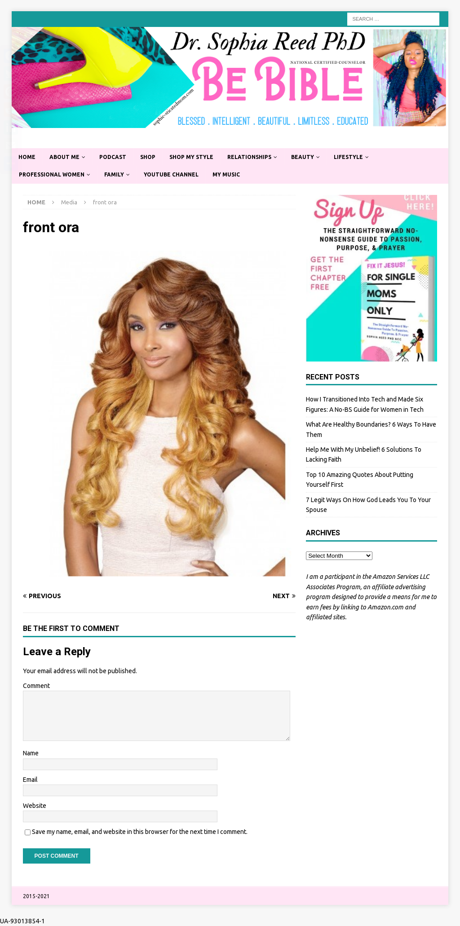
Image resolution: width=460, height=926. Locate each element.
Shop (147, 157)
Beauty (302, 157)
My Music (226, 174)
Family (114, 174)
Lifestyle (348, 157)
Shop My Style (191, 157)
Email (30, 779)
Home (26, 157)
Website (34, 805)
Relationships (249, 157)
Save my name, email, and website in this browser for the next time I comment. (140, 831)
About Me (64, 157)
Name (31, 753)
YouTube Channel (171, 174)
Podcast (112, 157)
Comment (36, 685)
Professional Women (51, 174)
